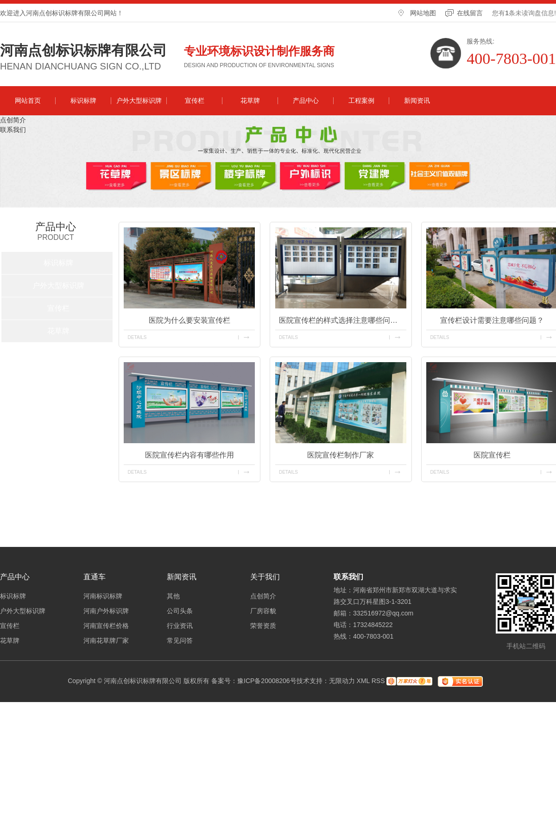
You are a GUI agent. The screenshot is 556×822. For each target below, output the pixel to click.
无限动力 (342, 680)
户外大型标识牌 (139, 100)
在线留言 (470, 13)
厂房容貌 (263, 611)
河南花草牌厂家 (106, 640)
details (136, 337)
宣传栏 (194, 100)
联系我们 (13, 129)
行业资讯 (180, 625)
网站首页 (28, 100)
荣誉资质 (263, 625)
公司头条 (180, 611)
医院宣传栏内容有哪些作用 (189, 455)
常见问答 (180, 640)
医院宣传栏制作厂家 (340, 455)
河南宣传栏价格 (106, 625)
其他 (173, 596)
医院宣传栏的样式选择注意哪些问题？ (342, 320)
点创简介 (13, 120)
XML (363, 680)
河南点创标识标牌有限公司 (83, 50)
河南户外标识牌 (106, 611)
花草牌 (250, 100)
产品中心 (306, 100)
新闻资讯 (417, 100)
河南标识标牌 (102, 596)
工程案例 (361, 100)
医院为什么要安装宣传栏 (189, 320)
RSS (378, 680)
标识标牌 (83, 100)
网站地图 (423, 13)
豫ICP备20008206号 (267, 680)
